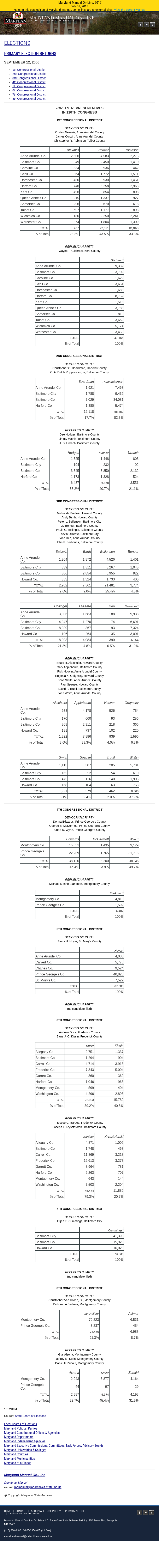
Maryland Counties (16, 1454)
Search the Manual (15, 1483)
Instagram (152, 24)
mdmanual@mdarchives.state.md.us (37, 1487)
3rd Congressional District (29, 78)
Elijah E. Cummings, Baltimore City (79, 1244)
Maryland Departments (18, 1437)
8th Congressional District (29, 98)
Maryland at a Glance (17, 1463)
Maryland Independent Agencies (24, 1441)
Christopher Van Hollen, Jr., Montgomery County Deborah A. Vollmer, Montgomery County (79, 1345)
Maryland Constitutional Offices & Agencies (32, 1433)
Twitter (146, 24)
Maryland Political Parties (20, 1428)
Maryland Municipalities (19, 1459)
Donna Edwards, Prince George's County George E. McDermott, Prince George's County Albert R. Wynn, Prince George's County (79, 865)
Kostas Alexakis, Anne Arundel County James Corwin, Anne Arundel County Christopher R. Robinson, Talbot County (79, 234)
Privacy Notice (75, 1511)
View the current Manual (129, 9)
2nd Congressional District (29, 73)
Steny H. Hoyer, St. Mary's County (79, 970)
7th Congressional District (29, 94)
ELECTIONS (17, 43)
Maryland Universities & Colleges (25, 1450)
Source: (9, 1416)
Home (7, 1511)
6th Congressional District (29, 90)
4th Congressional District (29, 82)
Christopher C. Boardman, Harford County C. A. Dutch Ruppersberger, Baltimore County (79, 424)
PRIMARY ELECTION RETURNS (30, 53)
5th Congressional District (29, 86)
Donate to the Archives (24, 1513)
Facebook (140, 24)
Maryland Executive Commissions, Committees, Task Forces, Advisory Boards (54, 1446)
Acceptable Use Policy (46, 1511)
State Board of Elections (30, 1416)
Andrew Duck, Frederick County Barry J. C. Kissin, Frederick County (79, 1110)
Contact (21, 1511)
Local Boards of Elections (20, 1424)
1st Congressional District (28, 69)
